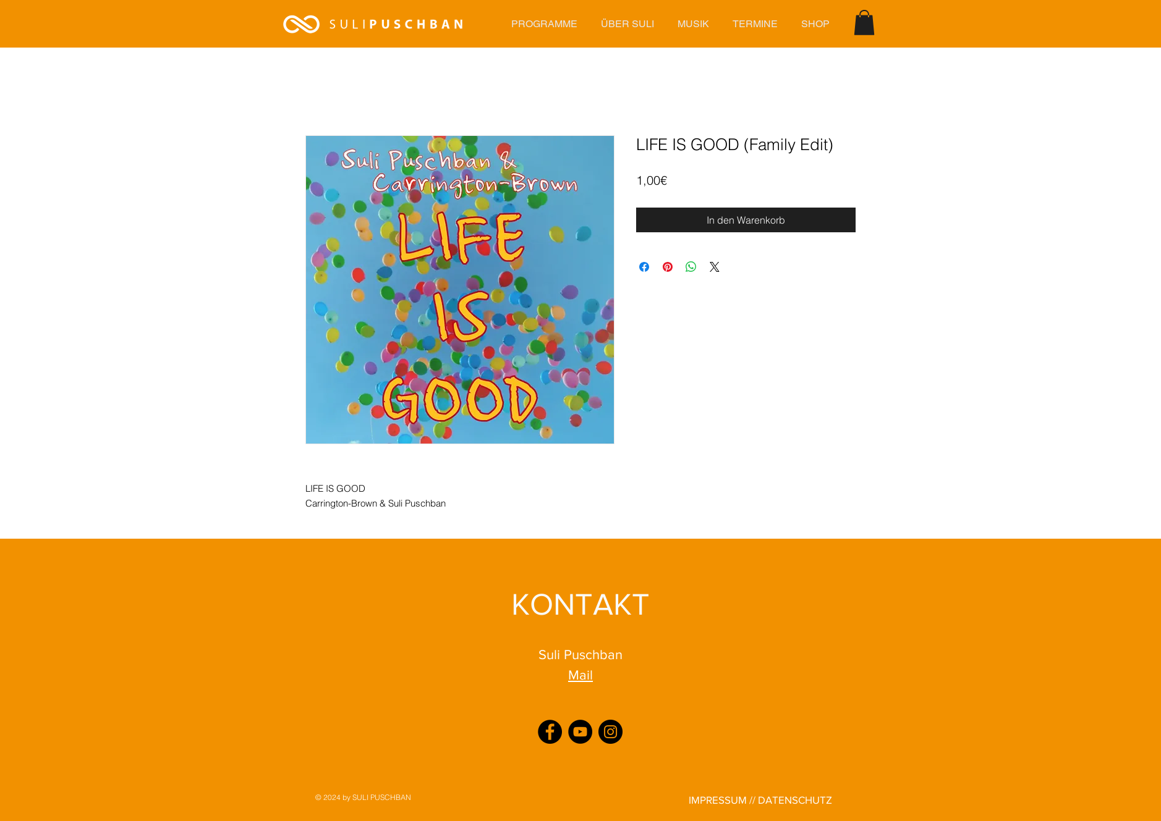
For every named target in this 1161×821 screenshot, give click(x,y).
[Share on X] (714, 266)
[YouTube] (580, 732)
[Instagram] (610, 732)
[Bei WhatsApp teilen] (691, 266)
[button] (544, 24)
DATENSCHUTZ (795, 800)
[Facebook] (550, 732)
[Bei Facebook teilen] (644, 266)
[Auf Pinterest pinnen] (667, 266)
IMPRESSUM (718, 800)
